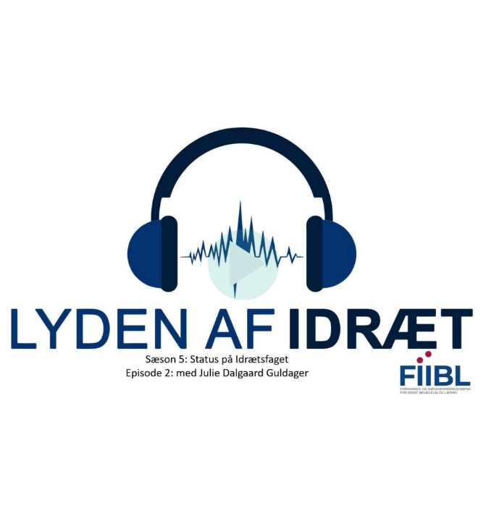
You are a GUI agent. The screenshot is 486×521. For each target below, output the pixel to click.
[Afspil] (243, 296)
